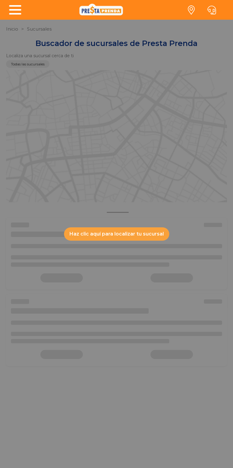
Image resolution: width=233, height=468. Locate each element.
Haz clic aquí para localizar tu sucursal (116, 234)
